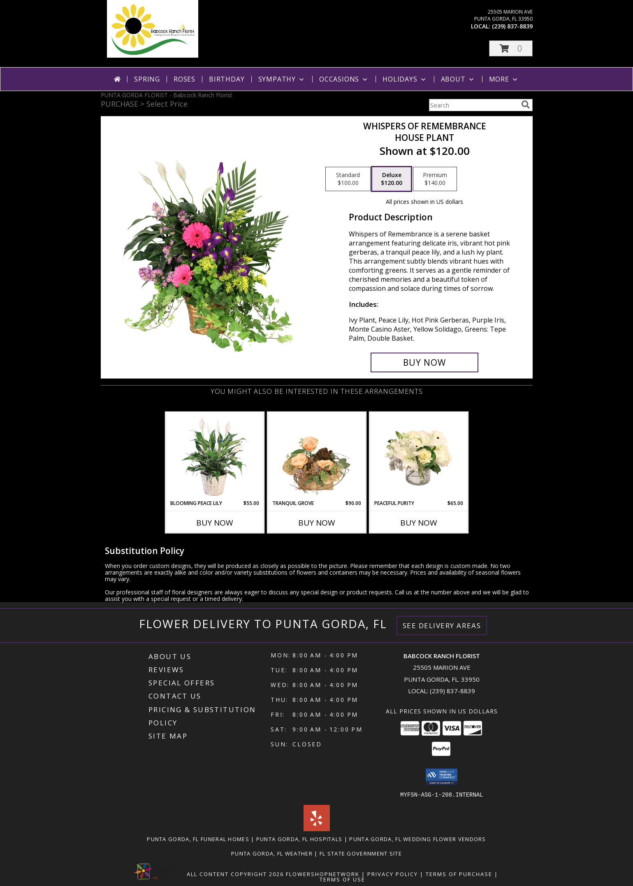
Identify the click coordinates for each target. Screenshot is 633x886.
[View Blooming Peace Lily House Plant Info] (214, 456)
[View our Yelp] (317, 828)
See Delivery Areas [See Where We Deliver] (442, 625)
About (458, 79)
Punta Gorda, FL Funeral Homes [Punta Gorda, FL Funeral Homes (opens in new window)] (198, 838)
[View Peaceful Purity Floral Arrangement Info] (418, 456)
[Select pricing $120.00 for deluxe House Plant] (391, 179)
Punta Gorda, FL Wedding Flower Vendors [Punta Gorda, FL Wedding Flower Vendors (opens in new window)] (417, 838)
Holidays (405, 79)
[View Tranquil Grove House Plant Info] (316, 456)
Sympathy (282, 79)
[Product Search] (473, 105)
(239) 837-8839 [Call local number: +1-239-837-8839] (512, 26)
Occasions (344, 79)
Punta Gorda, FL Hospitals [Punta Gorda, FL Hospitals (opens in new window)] (299, 838)
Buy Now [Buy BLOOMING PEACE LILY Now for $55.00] (214, 522)
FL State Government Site (361, 853)
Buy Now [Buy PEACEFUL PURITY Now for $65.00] (418, 522)
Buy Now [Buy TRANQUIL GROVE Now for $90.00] (316, 522)
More (504, 79)
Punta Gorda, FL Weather (272, 853)
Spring (147, 79)
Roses (184, 79)
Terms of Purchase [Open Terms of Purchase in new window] (459, 873)
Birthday (226, 79)
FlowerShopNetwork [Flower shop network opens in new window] (322, 873)
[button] (511, 48)
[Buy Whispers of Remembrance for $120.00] (425, 362)
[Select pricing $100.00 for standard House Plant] (348, 179)
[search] (525, 104)
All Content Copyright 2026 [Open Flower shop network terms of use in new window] (235, 873)
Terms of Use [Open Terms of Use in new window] (342, 879)
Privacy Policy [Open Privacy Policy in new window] (392, 873)
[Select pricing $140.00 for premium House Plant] (435, 179)
